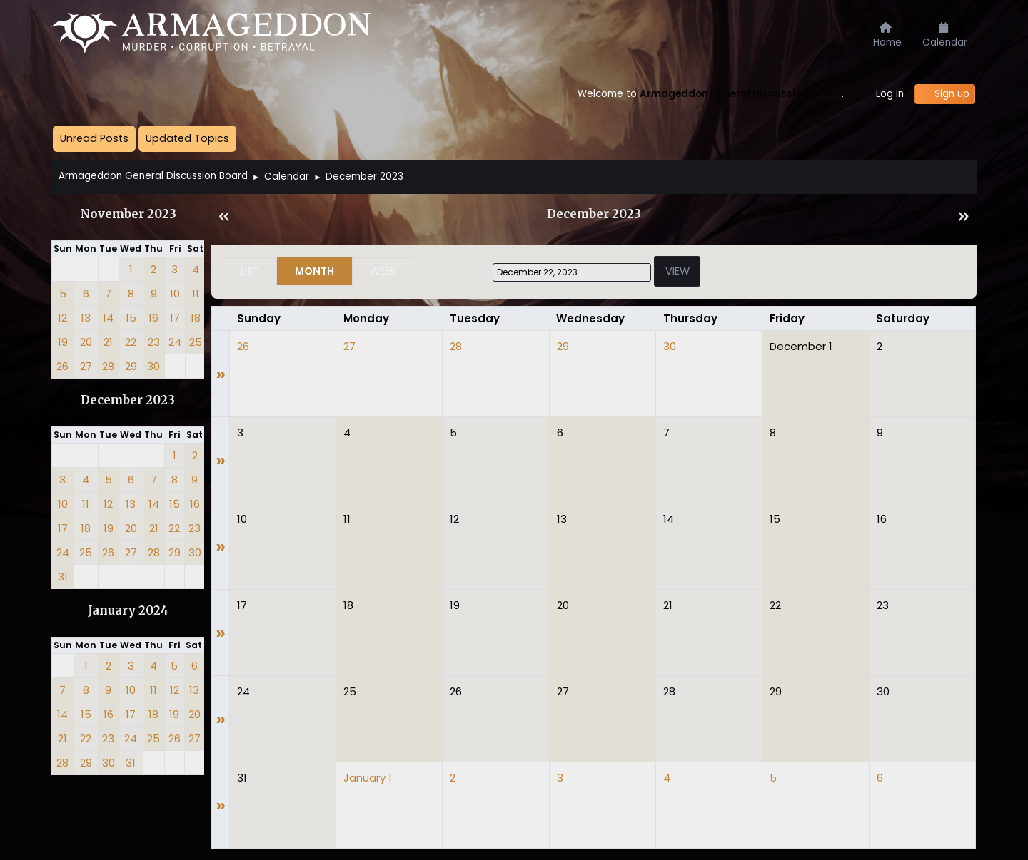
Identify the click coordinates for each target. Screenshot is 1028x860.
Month (314, 271)
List (250, 271)
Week (382, 271)
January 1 (367, 777)
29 (563, 346)
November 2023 (128, 214)
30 (669, 346)
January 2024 (128, 610)
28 (456, 346)
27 (349, 346)
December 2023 (128, 400)
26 (243, 346)
